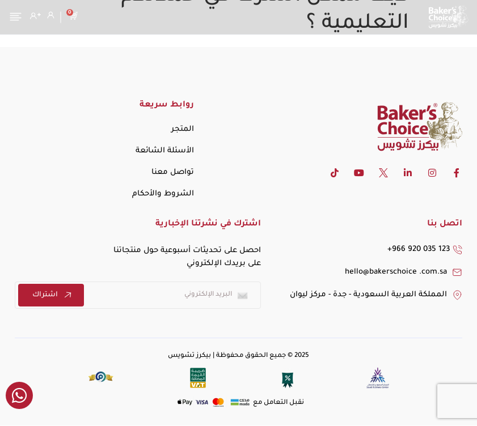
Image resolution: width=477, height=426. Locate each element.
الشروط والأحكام (163, 194)
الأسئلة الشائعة (165, 151)
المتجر (182, 129)
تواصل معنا (172, 172)
